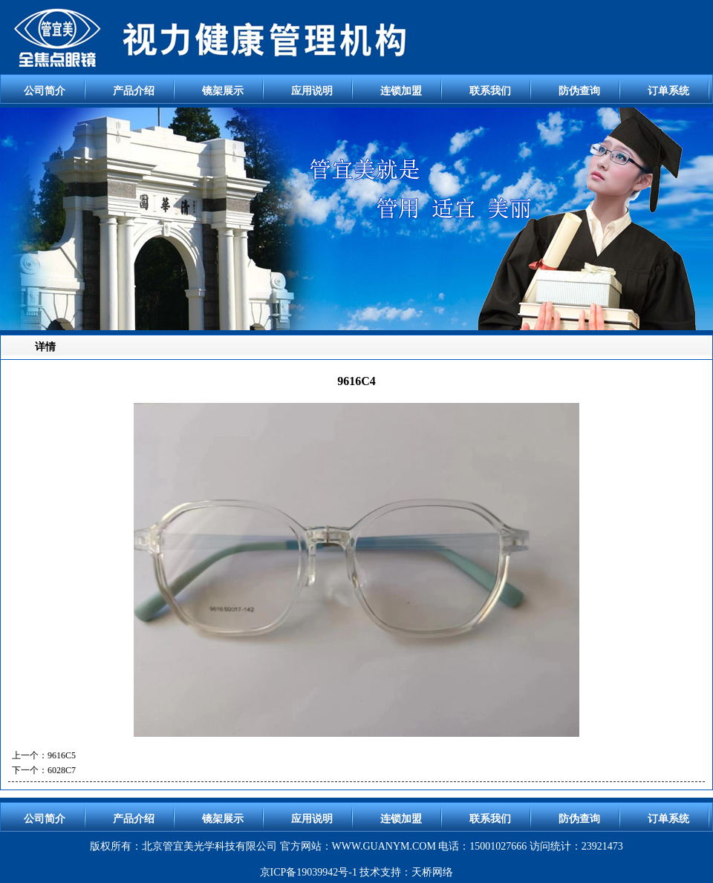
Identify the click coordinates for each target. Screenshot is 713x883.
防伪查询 (579, 90)
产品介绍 (133, 90)
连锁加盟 (401, 90)
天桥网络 (432, 872)
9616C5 (62, 755)
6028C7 (62, 770)
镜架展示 (223, 90)
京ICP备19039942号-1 (308, 872)
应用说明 (312, 90)
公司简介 (44, 90)
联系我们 (490, 90)
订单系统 (668, 90)
